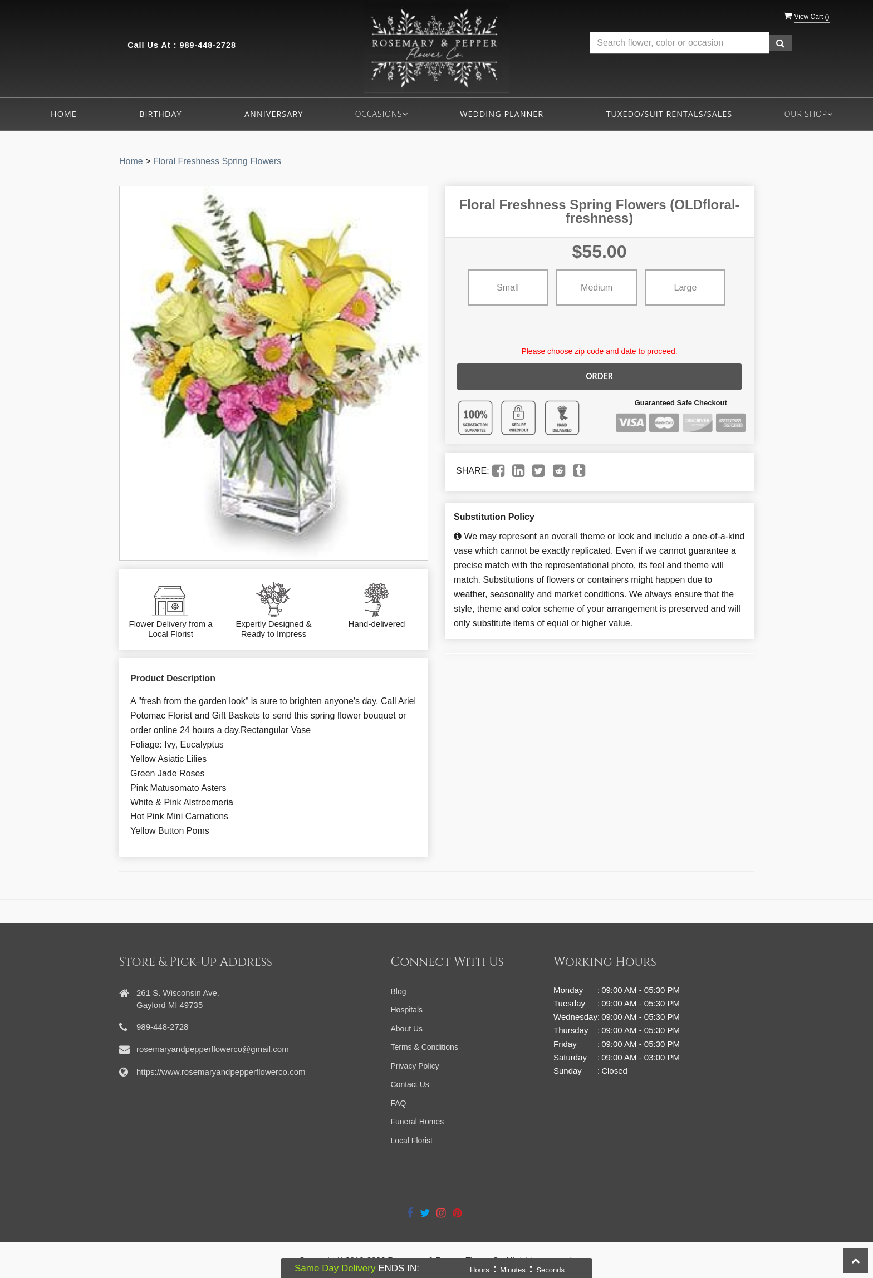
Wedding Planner (501, 114)
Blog (398, 991)
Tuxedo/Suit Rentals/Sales (669, 114)
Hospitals (407, 1009)
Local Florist (412, 1140)
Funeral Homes (417, 1121)
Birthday (160, 114)
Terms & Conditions (424, 1047)
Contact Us (410, 1084)
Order (599, 376)
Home (64, 114)
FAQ (398, 1103)
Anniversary (273, 114)
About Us (407, 1028)
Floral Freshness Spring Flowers (217, 161)
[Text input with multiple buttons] (679, 43)
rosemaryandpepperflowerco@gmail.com (212, 1049)
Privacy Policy (415, 1065)
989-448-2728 (207, 45)
